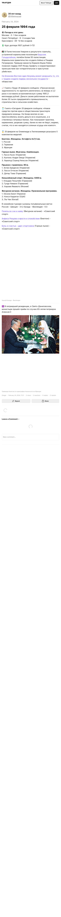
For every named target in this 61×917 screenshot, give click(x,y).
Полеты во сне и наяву (12, 211)
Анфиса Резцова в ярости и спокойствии (21, 218)
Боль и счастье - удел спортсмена (18, 226)
